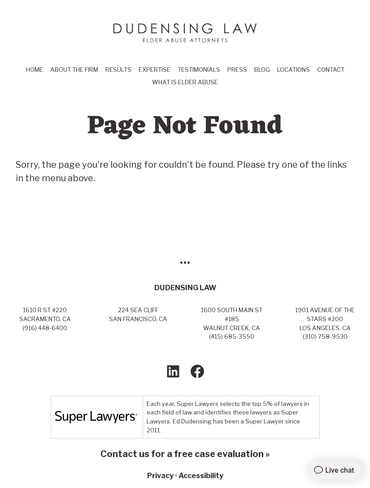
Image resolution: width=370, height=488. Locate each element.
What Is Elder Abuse (185, 82)
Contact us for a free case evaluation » (185, 454)
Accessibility (200, 475)
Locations (293, 69)
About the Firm (74, 69)
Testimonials (199, 69)
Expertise (154, 69)
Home (34, 69)
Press (237, 69)
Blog (262, 69)
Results (118, 69)
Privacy (160, 475)
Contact (330, 69)
